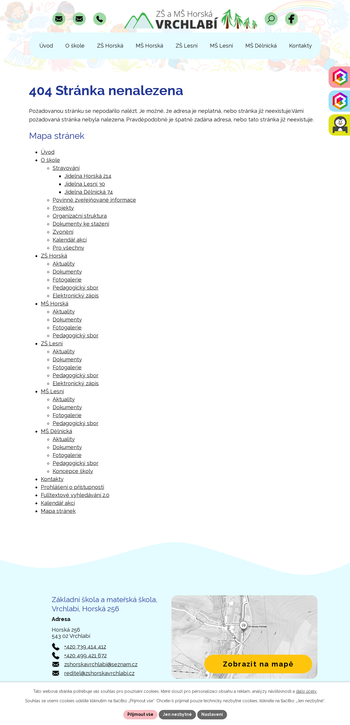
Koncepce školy (73, 471)
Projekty (63, 208)
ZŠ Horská (54, 256)
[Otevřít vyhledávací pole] (271, 18)
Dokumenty (67, 272)
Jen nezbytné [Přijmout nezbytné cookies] (177, 714)
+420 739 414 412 (85, 646)
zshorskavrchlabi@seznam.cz (100, 664)
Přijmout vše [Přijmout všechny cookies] (140, 714)
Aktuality (64, 264)
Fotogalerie (67, 280)
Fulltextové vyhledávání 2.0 (75, 495)
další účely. (306, 691)
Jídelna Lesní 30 (84, 184)
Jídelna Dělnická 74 (88, 192)
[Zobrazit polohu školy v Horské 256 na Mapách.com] (244, 637)
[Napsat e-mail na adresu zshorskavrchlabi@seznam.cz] (58, 18)
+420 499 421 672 (85, 655)
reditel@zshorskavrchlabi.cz (99, 673)
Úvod (47, 152)
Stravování (66, 168)
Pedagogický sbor (75, 288)
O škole (50, 160)
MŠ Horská (54, 303)
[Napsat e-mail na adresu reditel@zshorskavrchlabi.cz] (79, 18)
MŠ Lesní (52, 391)
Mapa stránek (58, 511)
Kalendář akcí (70, 240)
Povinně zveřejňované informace (94, 200)
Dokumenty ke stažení (81, 224)
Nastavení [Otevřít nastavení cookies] (212, 714)
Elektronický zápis (76, 295)
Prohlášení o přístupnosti (72, 487)
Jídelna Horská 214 (87, 176)
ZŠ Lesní (52, 343)
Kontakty (52, 479)
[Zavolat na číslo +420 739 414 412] (99, 18)
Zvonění (63, 232)
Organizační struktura (80, 216)
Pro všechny (68, 248)
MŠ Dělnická (56, 431)
